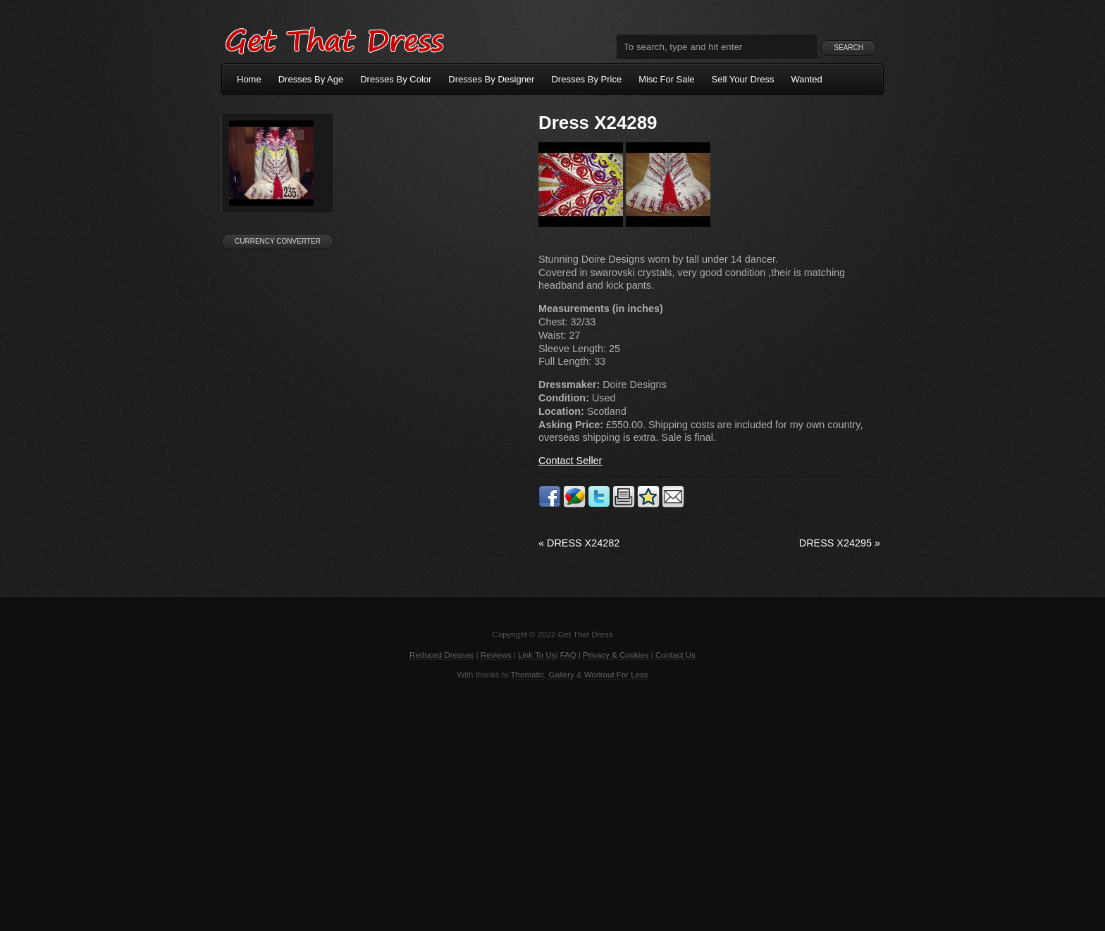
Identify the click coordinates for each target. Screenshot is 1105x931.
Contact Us (675, 655)
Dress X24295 (839, 543)
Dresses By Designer (491, 79)
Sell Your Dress (743, 79)
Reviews (496, 655)
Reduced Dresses (441, 655)
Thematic (527, 674)
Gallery (561, 674)
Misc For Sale (666, 79)
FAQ (568, 655)
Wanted (806, 79)
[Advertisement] (552, 804)
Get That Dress (334, 38)
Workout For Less (616, 674)
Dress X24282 (578, 543)
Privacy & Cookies (615, 655)
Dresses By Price (586, 79)
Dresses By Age (311, 79)
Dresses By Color (395, 79)
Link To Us (537, 655)
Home (249, 79)
